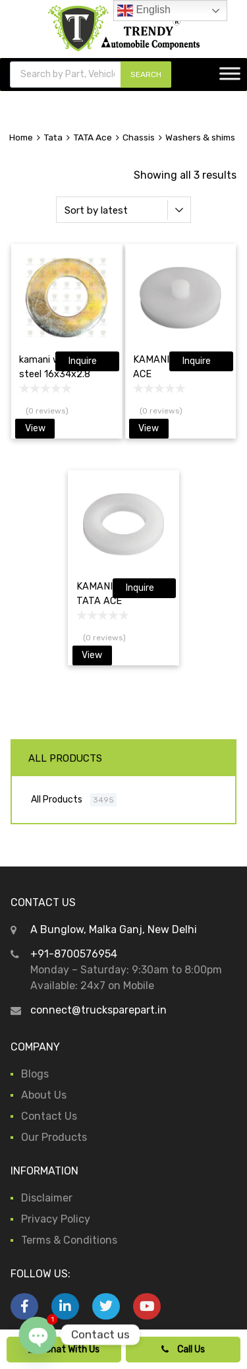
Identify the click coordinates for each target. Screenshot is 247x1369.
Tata (53, 137)
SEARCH (145, 74)
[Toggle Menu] (229, 77)
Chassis (139, 137)
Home (21, 137)
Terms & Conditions (69, 1240)
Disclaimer (46, 1198)
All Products (56, 799)
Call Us (183, 1349)
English (144, 10)
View (35, 428)
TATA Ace (92, 137)
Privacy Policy (55, 1219)
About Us (44, 1095)
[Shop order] (124, 210)
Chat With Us (63, 1349)
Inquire (83, 361)
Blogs (35, 1074)
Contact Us (49, 1116)
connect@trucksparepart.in (98, 1010)
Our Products (54, 1137)
